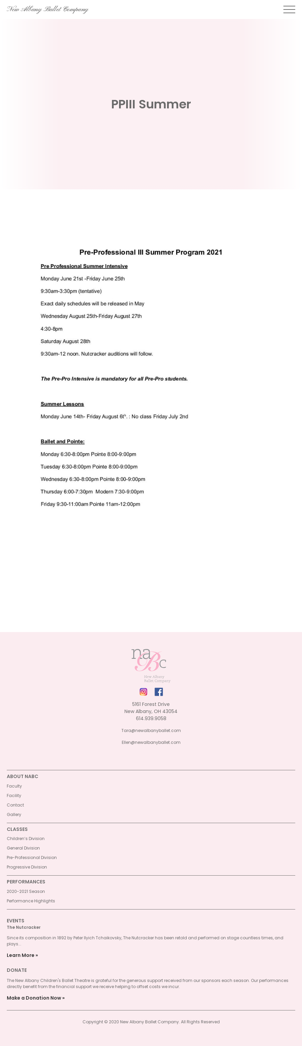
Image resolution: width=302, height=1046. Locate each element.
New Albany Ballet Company (47, 9)
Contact (15, 805)
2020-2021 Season (26, 891)
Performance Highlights (31, 901)
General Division (23, 848)
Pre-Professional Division (32, 857)
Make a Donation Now (34, 998)
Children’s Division (26, 838)
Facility (14, 795)
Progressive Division (27, 867)
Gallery (14, 814)
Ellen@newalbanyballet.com (151, 742)
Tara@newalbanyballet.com (151, 730)
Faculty (14, 786)
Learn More (20, 955)
